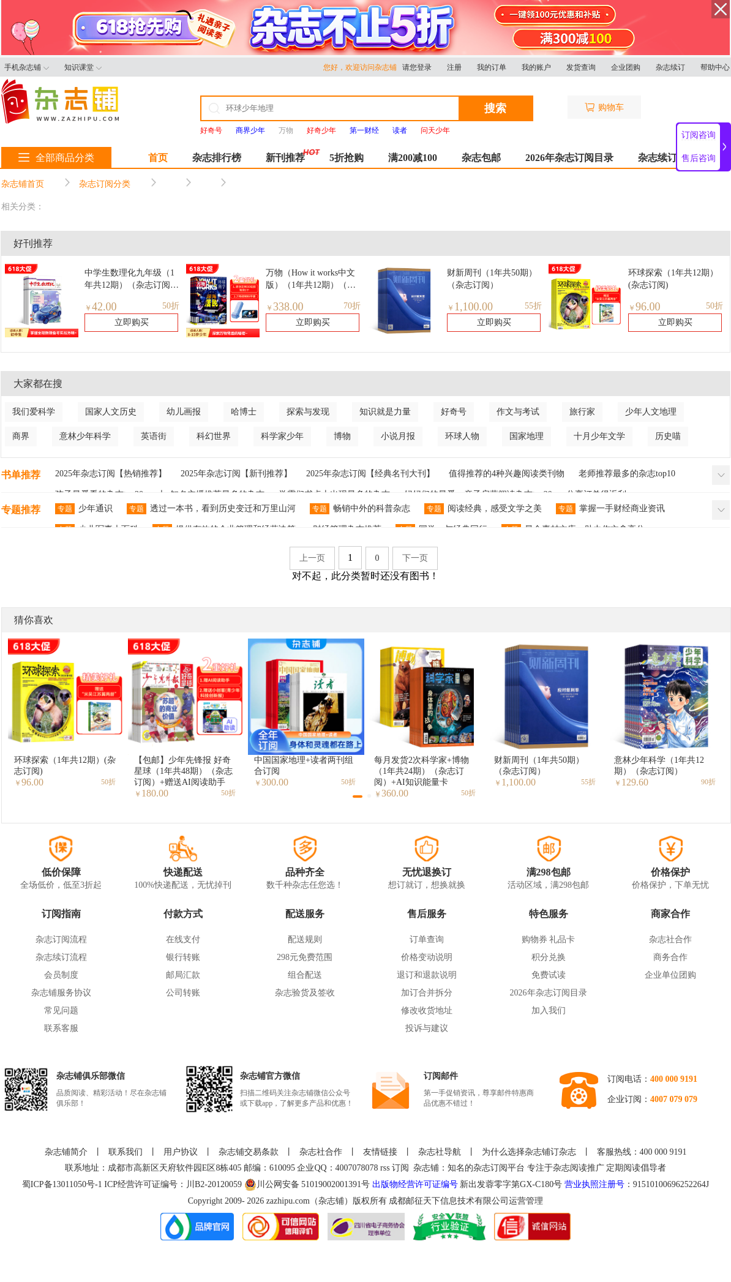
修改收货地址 (426, 1010)
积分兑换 (548, 957)
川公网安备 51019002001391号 (307, 1185)
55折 (533, 305)
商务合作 (670, 957)
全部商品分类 (56, 157)
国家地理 (526, 436)
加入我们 (548, 1010)
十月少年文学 (599, 436)
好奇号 (454, 411)
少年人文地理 (651, 411)
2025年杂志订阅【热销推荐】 (111, 473)
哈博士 (244, 411)
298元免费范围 (304, 957)
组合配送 (305, 975)
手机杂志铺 (26, 67)
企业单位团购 (670, 975)
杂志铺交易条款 (249, 1151)
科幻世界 (214, 436)
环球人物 (462, 436)
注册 (454, 67)
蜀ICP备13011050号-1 (63, 1184)
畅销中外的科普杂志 (360, 508)
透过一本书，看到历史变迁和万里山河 (211, 508)
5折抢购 (346, 157)
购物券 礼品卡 (548, 939)
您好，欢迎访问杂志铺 (362, 67)
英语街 (154, 436)
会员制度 (61, 975)
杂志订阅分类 (104, 184)
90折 (708, 782)
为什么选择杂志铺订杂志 (529, 1151)
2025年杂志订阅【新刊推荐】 (236, 473)
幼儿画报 (184, 411)
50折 (170, 305)
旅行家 (582, 411)
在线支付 (183, 939)
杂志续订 (670, 67)
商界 (20, 436)
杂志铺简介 (66, 1151)
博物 (342, 436)
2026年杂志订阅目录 (569, 157)
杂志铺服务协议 (61, 992)
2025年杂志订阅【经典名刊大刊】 (370, 473)
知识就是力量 (385, 411)
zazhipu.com (288, 1200)
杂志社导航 (439, 1151)
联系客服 (61, 1028)
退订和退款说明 (427, 975)
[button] (357, 796)
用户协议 (180, 1151)
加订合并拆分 (426, 992)
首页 (158, 157)
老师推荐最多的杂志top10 (627, 473)
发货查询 (581, 67)
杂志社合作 (670, 939)
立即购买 (131, 322)
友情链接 (380, 1151)
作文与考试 (518, 411)
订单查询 (427, 939)
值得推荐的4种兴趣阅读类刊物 (506, 473)
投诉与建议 (426, 1028)
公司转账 (183, 992)
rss (385, 1167)
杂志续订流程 (61, 957)
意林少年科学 (85, 436)
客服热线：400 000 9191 (642, 1151)
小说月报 (398, 436)
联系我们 (125, 1151)
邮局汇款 (183, 975)
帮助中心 (715, 67)
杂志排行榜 (216, 157)
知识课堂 (83, 67)
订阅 (400, 1167)
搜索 (495, 108)
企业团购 (625, 67)
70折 (352, 305)
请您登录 (417, 67)
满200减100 (412, 157)
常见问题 (61, 1010)
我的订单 (491, 67)
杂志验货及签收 (305, 992)
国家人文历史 (111, 411)
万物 (286, 130)
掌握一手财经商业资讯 (610, 508)
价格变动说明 (426, 957)
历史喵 (668, 436)
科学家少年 (282, 436)
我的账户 (536, 67)
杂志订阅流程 (61, 939)
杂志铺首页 (22, 184)
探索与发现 (308, 411)
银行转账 (183, 957)
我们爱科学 (33, 411)
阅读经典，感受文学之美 (483, 508)
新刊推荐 (285, 157)
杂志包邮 (481, 157)
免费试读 (548, 975)
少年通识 (84, 508)
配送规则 (305, 939)
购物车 (604, 107)
